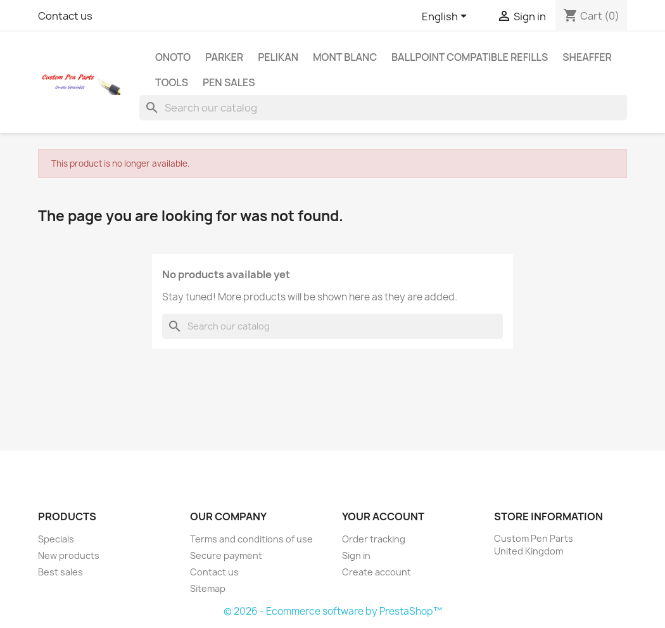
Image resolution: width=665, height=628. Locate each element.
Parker (224, 57)
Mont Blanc (345, 57)
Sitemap (207, 588)
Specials (56, 539)
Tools (171, 82)
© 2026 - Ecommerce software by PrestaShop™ (333, 611)
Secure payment (226, 555)
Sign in (356, 555)
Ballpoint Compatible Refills (469, 57)
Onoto (173, 57)
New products (68, 555)
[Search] (383, 107)
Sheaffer (587, 57)
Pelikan (278, 57)
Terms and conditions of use (251, 539)
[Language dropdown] (446, 17)
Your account (383, 516)
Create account (376, 572)
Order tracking (373, 539)
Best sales (60, 572)
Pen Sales (229, 82)
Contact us (65, 16)
